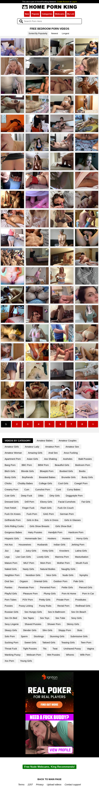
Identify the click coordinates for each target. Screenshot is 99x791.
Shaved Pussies (33, 624)
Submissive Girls (78, 636)
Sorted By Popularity (38, 33)
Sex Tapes (28, 618)
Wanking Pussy (13, 654)
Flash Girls (46, 508)
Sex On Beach (78, 612)
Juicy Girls (31, 550)
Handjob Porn (55, 532)
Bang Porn (10, 465)
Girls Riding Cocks (14, 526)
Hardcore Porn (75, 532)
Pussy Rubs (45, 606)
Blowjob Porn (47, 471)
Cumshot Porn (42, 489)
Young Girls (26, 661)
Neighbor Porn (12, 575)
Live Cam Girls (23, 557)
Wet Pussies (53, 654)
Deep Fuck (26, 495)
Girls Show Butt (63, 526)
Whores (70, 654)
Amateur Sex (72, 446)
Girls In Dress (51, 520)
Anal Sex (53, 453)
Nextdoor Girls (33, 575)
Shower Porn (54, 624)
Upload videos (54, 784)
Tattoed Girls (48, 642)
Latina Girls (81, 550)
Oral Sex (9, 581)
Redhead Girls (82, 606)
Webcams (60, 14)
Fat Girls (86, 501)
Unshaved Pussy (72, 648)
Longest (65, 33)
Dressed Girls (12, 501)
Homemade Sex (33, 538)
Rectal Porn (63, 606)
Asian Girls (32, 459)
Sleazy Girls (11, 630)
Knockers (64, 550)
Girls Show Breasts (39, 526)
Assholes (67, 459)
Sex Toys (44, 618)
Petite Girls (67, 587)
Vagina (90, 648)
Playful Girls (11, 593)
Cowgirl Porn (80, 483)
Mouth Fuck (82, 563)
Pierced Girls (85, 587)
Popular (35, 14)
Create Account (63, 2)
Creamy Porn (11, 489)
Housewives (25, 544)
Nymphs (83, 575)
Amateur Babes (45, 440)
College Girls (45, 483)
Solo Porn (10, 636)
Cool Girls (63, 483)
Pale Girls (78, 581)
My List (70, 14)
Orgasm (24, 581)
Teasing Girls (68, 642)
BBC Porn (27, 465)
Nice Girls (51, 575)
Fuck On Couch (66, 508)
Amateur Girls (12, 446)
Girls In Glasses (72, 520)
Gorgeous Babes (13, 532)
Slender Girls (29, 630)
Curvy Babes (73, 489)
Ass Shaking (50, 459)
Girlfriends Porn (13, 520)
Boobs (82, 471)
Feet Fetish (10, 508)
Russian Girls (11, 612)
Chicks (8, 483)
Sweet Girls (30, 642)
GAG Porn (48, 514)
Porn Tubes (10, 599)
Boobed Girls (66, 471)
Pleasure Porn (30, 593)
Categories (47, 14)
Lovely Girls (43, 557)
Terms (21, 784)
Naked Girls (11, 569)
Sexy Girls (76, 618)
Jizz (7, 550)
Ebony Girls (46, 501)
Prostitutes (80, 599)
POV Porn (28, 599)
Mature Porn (11, 563)
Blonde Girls (27, 471)
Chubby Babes (25, 483)
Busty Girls (87, 477)
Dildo (41, 495)
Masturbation (81, 557)
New (27, 14)
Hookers (52, 538)
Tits (45, 648)
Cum (26, 489)
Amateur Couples (67, 440)
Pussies (9, 606)
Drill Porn (29, 501)
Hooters (66, 538)
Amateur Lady (32, 446)
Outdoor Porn (60, 581)
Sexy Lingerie (12, 624)
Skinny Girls (73, 624)
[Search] (49, 21)
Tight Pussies (30, 648)
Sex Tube (60, 618)
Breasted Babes (47, 477)
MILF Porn (28, 563)
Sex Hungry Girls (33, 612)
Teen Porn (86, 642)
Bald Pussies (85, 459)
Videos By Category (18, 440)
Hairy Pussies (35, 532)
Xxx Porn (9, 661)
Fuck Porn (32, 514)
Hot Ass (9, 544)
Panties (8, 587)
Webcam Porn (34, 654)
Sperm (24, 636)
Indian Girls (59, 544)
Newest (54, 33)
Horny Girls (82, 538)
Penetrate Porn (26, 587)
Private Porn (63, 599)
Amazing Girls (35, 453)
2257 (30, 784)
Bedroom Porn (82, 465)
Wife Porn (85, 654)
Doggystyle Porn (74, 495)
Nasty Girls (28, 569)
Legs (7, 557)
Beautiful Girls (62, 465)
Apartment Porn (13, 459)
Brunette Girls (69, 477)
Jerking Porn (77, 544)
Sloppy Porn (64, 630)
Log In (74, 2)
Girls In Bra (32, 520)
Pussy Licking (26, 606)
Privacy (40, 784)
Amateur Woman (13, 453)
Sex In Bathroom (56, 612)
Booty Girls (10, 477)
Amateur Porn (52, 446)
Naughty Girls (68, 569)
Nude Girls (67, 575)
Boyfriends (27, 477)
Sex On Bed (11, 618)
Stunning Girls (57, 636)
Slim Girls (47, 630)
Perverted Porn (48, 587)
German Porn (67, 514)
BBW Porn (43, 465)
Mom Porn (45, 563)
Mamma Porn (62, 557)
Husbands (42, 544)
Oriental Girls (40, 581)
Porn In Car (88, 593)
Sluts (79, 630)
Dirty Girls (55, 495)
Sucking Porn (11, 642)
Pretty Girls (44, 599)
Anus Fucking (71, 453)
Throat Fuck (11, 648)
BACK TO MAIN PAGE (49, 779)
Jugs (17, 550)
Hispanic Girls (12, 538)
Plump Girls (50, 593)
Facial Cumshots (66, 501)
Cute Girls (10, 495)
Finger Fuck (28, 508)
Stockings (39, 636)
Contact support (73, 784)
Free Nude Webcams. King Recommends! (49, 766)
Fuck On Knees (13, 514)
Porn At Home (69, 593)
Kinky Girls (48, 550)
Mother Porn (63, 563)
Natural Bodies (47, 569)
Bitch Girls (10, 471)
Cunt (58, 489)
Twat (55, 648)
